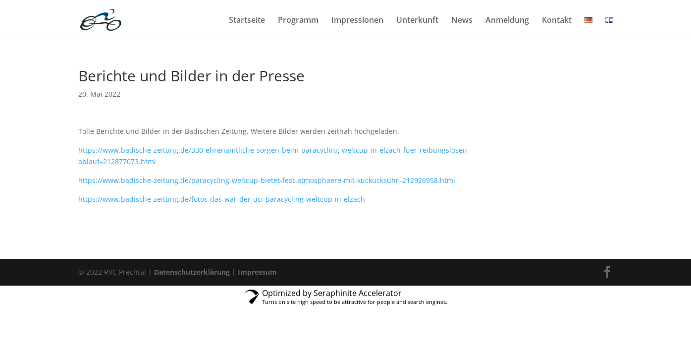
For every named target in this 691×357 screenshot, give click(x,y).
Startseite (247, 20)
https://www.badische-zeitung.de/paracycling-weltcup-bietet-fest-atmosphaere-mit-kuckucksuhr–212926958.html (266, 180)
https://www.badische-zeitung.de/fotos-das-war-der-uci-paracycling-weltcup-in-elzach (221, 199)
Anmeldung (507, 20)
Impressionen (357, 20)
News (462, 20)
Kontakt (557, 20)
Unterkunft (417, 20)
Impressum (257, 272)
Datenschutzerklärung (192, 272)
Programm (298, 20)
